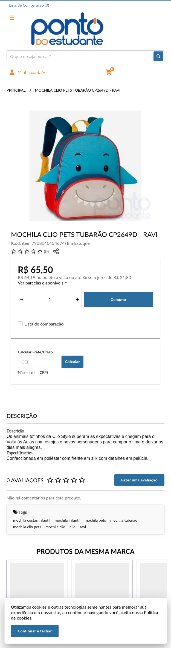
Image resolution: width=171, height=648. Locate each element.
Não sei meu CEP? (33, 372)
